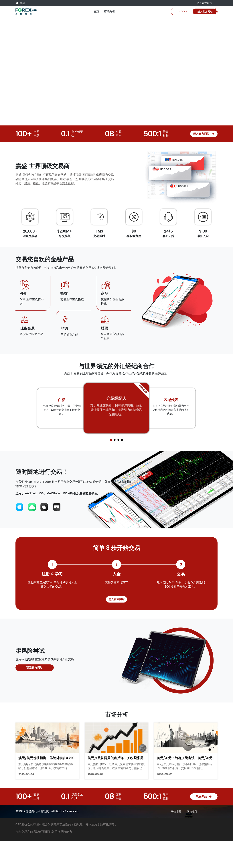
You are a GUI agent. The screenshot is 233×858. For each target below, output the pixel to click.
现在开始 (204, 796)
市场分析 (109, 11)
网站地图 (176, 811)
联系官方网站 (34, 667)
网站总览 (192, 811)
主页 (96, 11)
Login (183, 11)
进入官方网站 (204, 3)
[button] (111, 440)
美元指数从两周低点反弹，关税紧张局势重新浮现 (124, 758)
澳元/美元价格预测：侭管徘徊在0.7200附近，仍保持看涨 (60, 758)
